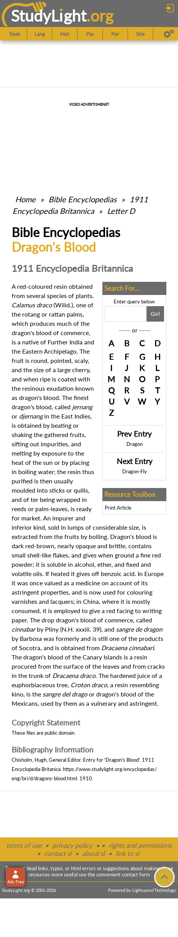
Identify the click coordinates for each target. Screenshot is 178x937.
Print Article (118, 508)
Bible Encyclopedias (82, 199)
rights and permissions (140, 845)
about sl (93, 853)
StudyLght (48, 15)
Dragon (134, 444)
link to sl (127, 853)
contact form (136, 874)
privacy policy (72, 845)
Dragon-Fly (134, 471)
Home (25, 199)
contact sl (57, 853)
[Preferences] (169, 34)
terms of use (23, 845)
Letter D (121, 210)
